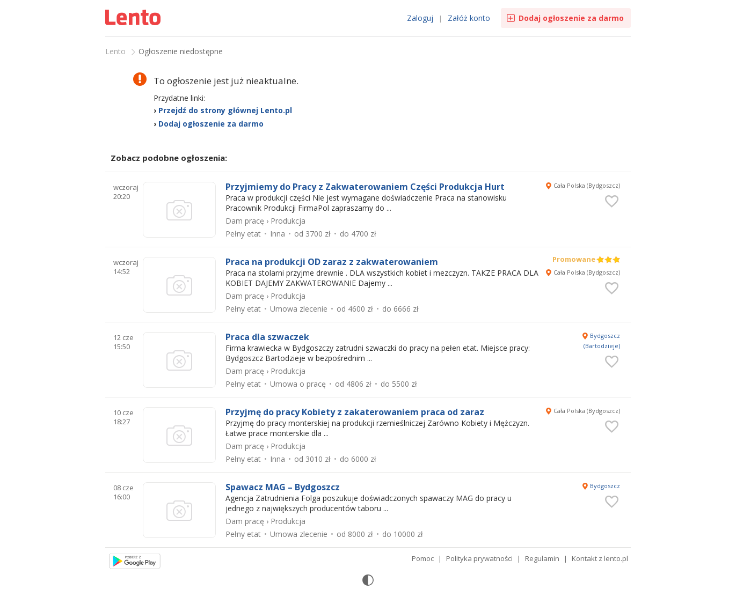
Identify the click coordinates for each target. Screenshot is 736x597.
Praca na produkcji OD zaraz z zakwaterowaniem (331, 262)
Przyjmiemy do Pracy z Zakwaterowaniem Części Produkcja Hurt (365, 187)
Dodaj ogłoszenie (571, 18)
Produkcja (288, 221)
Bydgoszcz (605, 486)
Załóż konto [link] (469, 18)
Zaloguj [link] (420, 18)
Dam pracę (244, 221)
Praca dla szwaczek (267, 337)
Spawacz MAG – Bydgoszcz (282, 487)
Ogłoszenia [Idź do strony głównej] (134, 19)
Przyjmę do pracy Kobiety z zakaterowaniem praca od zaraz (354, 412)
